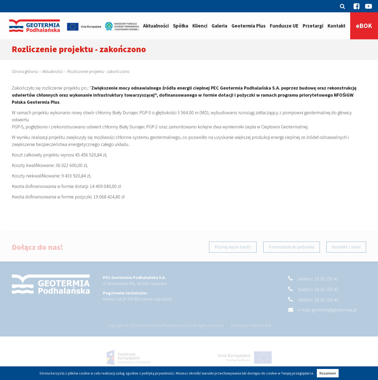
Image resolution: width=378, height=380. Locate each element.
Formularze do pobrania (291, 251)
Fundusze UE (284, 26)
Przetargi (313, 26)
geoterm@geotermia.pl (334, 314)
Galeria (219, 26)
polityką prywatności (158, 373)
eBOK (364, 26)
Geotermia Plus (249, 26)
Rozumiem (327, 373)
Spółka (180, 26)
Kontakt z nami (346, 251)
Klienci (199, 26)
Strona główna (25, 72)
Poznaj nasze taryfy (233, 251)
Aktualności (156, 26)
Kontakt (336, 26)
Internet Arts (260, 329)
